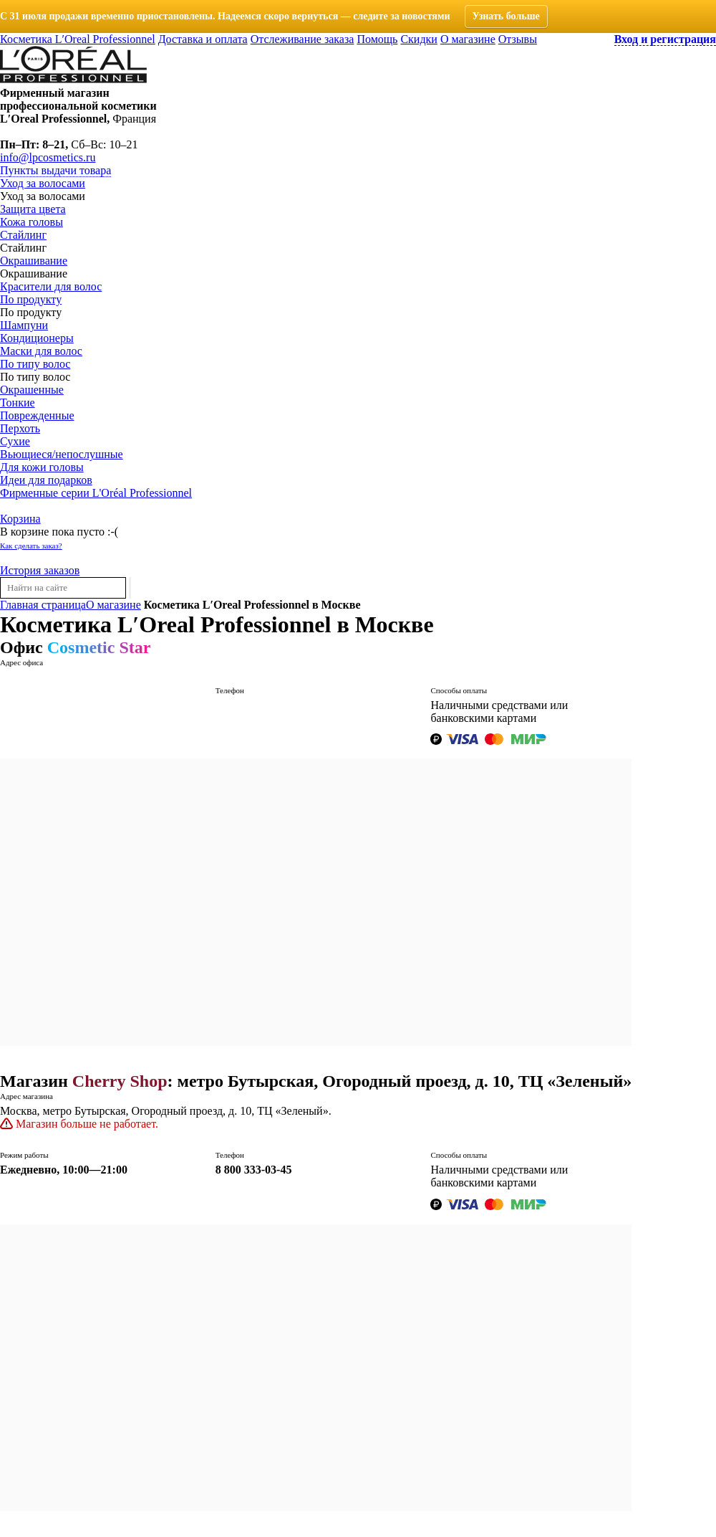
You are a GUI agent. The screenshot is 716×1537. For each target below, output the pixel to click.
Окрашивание (33, 260)
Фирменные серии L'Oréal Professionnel (96, 493)
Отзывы (517, 39)
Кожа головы (31, 222)
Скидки (418, 39)
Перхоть (20, 428)
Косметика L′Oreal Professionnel (77, 39)
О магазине (467, 39)
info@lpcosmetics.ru (47, 157)
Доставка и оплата (203, 39)
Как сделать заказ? (31, 545)
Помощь (377, 39)
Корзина (20, 519)
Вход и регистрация (665, 39)
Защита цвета (33, 209)
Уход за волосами (42, 183)
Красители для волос (51, 286)
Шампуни (24, 325)
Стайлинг (23, 235)
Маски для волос (41, 351)
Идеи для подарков (46, 480)
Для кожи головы (42, 467)
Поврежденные (37, 415)
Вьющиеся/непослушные (61, 454)
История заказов (39, 570)
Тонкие (17, 402)
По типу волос (35, 364)
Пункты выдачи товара (55, 170)
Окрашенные (32, 390)
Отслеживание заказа (302, 39)
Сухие (15, 441)
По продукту (31, 299)
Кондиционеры (37, 338)
